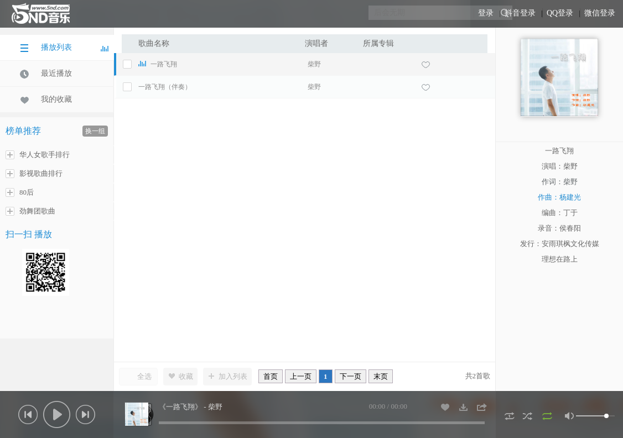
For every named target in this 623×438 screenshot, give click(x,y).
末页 (380, 376)
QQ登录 (560, 13)
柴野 (314, 64)
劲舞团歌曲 (30, 211)
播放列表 (64, 47)
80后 (20, 192)
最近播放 (46, 73)
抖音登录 (520, 13)
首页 (270, 376)
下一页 (350, 376)
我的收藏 (46, 99)
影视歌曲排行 (34, 173)
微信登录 (599, 13)
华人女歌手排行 (38, 154)
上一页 (301, 376)
